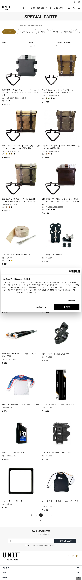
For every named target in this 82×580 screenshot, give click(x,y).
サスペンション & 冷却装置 (62, 32)
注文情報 (41, 569)
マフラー (44, 32)
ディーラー (49, 8)
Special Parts (9, 32)
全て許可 (67, 307)
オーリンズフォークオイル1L (13, 437)
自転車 (33, 8)
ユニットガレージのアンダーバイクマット (58, 390)
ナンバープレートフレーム (12, 483)
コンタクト (41, 549)
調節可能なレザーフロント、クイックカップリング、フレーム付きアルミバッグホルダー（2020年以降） (60, 195)
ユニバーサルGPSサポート (52, 247)
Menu (41, 559)
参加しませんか (65, 523)
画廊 (38, 8)
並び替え (32, 42)
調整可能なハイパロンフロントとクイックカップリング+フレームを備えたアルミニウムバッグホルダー (20, 90)
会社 (41, 554)
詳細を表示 (72, 300)
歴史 (42, 8)
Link (55, 527)
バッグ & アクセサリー (27, 32)
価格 (3, 42)
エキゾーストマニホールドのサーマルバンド (19, 247)
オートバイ (26, 8)
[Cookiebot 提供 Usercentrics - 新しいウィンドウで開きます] (70, 271)
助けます (41, 564)
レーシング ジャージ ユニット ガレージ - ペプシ (20, 390)
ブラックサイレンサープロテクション (56, 437)
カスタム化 (40, 307)
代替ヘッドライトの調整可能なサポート (57, 342)
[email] (42, 523)
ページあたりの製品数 (63, 42)
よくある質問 (58, 8)
